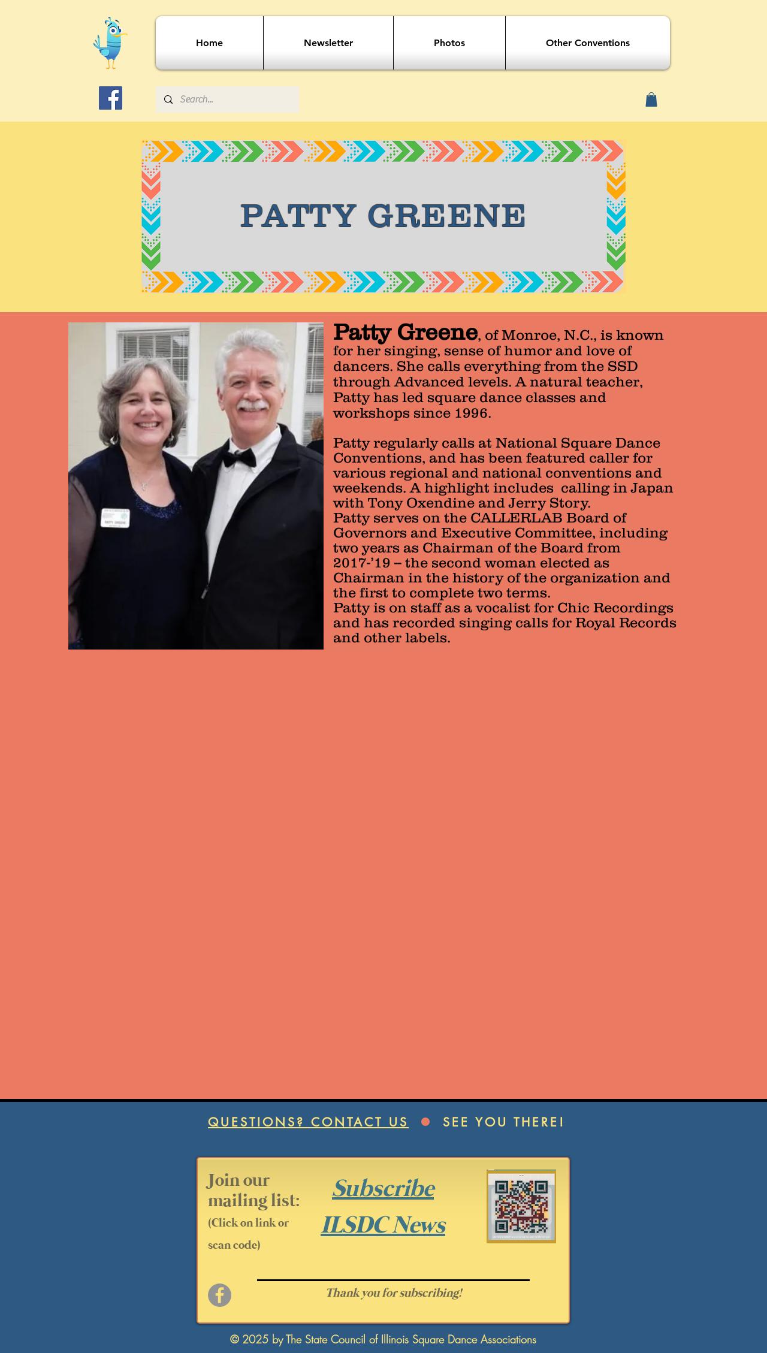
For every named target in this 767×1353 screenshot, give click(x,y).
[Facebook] (110, 98)
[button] (651, 99)
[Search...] (227, 99)
